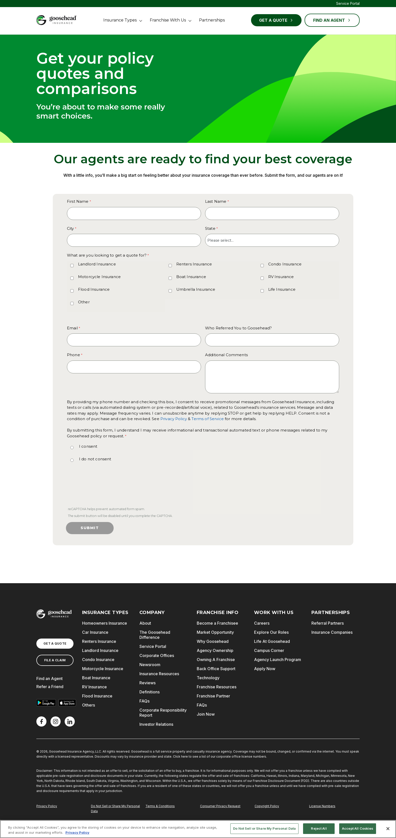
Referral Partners (327, 623)
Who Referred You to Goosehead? (238, 328)
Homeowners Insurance (104, 623)
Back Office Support (216, 668)
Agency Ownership (215, 650)
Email (72, 328)
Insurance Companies (332, 632)
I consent (88, 446)
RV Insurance (281, 276)
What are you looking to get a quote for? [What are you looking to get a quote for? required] (106, 255)
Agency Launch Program (277, 659)
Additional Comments (226, 354)
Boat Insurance (191, 276)
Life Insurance (281, 289)
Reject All (319, 828)
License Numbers (322, 806)
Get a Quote (276, 20)
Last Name (215, 201)
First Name (78, 201)
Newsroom (149, 664)
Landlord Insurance (97, 264)
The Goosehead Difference (154, 635)
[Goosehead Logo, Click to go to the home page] (56, 20)
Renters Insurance (194, 264)
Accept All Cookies (357, 828)
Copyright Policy (267, 806)
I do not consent (95, 459)
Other (84, 302)
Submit (90, 528)
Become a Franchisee (217, 623)
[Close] (387, 828)
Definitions (149, 691)
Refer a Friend (49, 686)
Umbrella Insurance (195, 289)
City (70, 228)
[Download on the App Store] (67, 702)
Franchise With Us (168, 20)
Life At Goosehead (272, 641)
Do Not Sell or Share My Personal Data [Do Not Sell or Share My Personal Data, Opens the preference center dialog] (264, 828)
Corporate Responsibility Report (163, 713)
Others (88, 705)
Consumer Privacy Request (220, 806)
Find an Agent (49, 678)
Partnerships (212, 20)
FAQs (144, 701)
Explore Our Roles (271, 632)
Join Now (206, 714)
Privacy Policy (173, 418)
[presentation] (104, 489)
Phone (73, 354)
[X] (56, 721)
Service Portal (348, 3)
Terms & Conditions (160, 806)
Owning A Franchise (216, 659)
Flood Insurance (94, 289)
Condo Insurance (285, 264)
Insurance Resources (159, 673)
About (145, 623)
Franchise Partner (213, 695)
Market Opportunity (215, 632)
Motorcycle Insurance (99, 276)
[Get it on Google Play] (46, 702)
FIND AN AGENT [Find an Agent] (332, 20)
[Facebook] (41, 721)
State (210, 228)
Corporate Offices (156, 655)
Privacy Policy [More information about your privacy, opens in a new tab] (77, 832)
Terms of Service (207, 418)
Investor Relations (156, 724)
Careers (261, 623)
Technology (208, 677)
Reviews (147, 682)
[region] (198, 829)
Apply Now (264, 668)
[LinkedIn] (70, 721)
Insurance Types (120, 20)
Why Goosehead (213, 641)
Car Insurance (95, 632)
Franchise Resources (216, 686)
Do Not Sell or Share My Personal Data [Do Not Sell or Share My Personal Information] (115, 808)
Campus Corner (269, 650)
